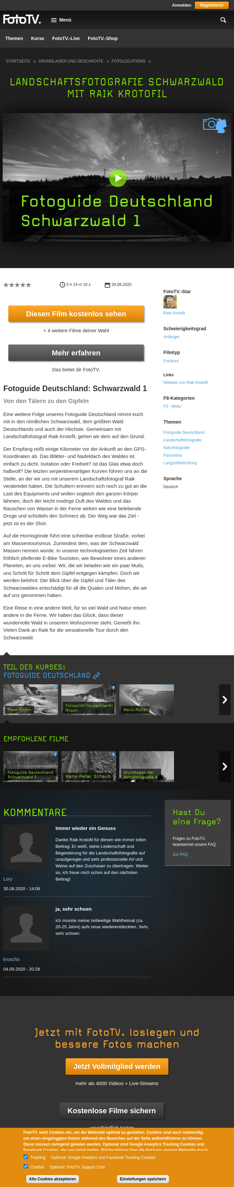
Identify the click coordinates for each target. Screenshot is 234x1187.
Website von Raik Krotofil (185, 382)
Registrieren (211, 5)
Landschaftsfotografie (182, 440)
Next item (225, 699)
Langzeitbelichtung (180, 463)
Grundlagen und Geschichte (70, 61)
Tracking (38, 1157)
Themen (14, 38)
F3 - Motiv (172, 406)
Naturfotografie (176, 447)
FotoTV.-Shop (103, 38)
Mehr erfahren (76, 353)
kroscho (11, 959)
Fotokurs (171, 361)
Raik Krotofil (174, 313)
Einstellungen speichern (143, 1179)
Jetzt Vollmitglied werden (117, 1066)
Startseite (18, 61)
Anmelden (181, 5)
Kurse (37, 38)
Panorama (172, 455)
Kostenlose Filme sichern (112, 1111)
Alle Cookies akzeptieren (52, 1179)
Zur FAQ (180, 854)
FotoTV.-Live (66, 38)
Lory (7, 879)
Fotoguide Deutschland (183, 432)
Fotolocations (129, 61)
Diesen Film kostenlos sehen (76, 314)
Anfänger (171, 337)
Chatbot (37, 1167)
